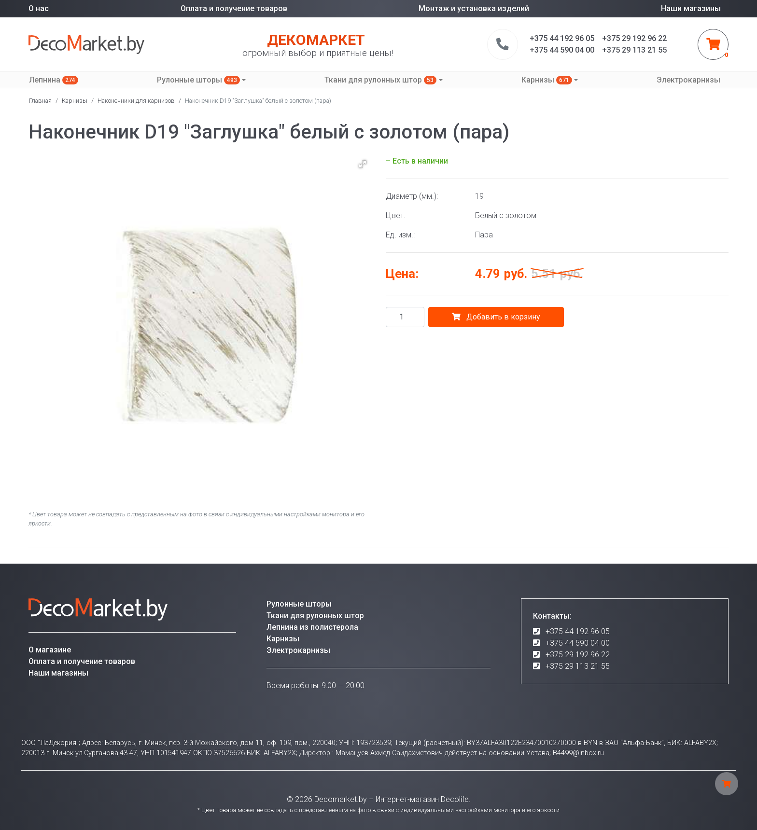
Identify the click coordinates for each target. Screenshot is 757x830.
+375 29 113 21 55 (578, 666)
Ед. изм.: (400, 234)
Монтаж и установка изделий (474, 8)
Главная (40, 100)
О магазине (49, 649)
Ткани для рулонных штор (380, 79)
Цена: (402, 273)
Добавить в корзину (496, 316)
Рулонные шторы (198, 79)
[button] (362, 164)
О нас (38, 8)
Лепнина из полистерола (312, 627)
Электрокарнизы (688, 79)
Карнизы (546, 79)
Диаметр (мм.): (412, 196)
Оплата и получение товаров (234, 8)
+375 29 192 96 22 (578, 654)
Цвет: (395, 215)
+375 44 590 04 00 (578, 643)
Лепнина (53, 79)
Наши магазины (691, 8)
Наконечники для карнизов (136, 100)
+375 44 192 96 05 (578, 631)
